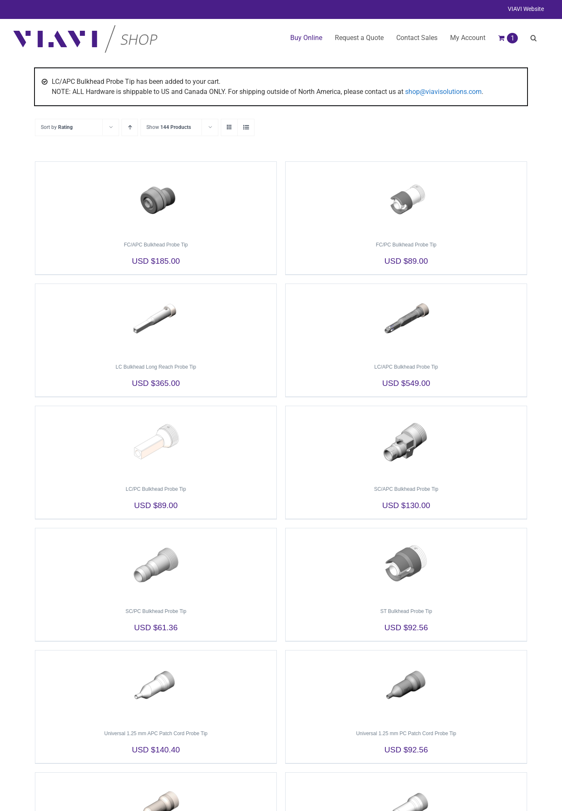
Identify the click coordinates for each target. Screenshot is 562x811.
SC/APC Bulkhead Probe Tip (406, 489)
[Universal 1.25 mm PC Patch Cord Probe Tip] (406, 686)
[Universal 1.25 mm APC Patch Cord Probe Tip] (155, 686)
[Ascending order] (130, 127)
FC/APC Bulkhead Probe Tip (156, 245)
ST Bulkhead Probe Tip (406, 611)
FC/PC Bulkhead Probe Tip (406, 245)
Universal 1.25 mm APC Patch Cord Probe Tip (155, 733)
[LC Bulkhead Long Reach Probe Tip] (155, 320)
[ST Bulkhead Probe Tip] (406, 564)
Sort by (57, 127)
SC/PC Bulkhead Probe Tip (155, 611)
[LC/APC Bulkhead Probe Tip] (406, 320)
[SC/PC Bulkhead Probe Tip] (155, 564)
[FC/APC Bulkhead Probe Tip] (155, 197)
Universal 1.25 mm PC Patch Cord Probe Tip (406, 733)
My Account (467, 38)
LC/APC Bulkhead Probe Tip (406, 367)
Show (168, 127)
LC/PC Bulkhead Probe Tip (156, 489)
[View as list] (246, 127)
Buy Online (306, 38)
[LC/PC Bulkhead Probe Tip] (155, 442)
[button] (533, 38)
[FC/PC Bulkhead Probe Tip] (406, 197)
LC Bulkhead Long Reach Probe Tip (156, 367)
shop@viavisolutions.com (443, 92)
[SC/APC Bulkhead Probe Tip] (406, 442)
